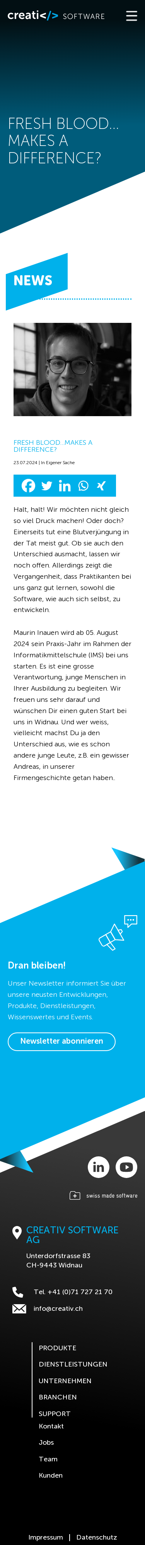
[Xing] (101, 485)
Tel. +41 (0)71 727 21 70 (62, 1292)
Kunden (51, 1475)
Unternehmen (65, 1381)
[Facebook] (28, 485)
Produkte (57, 1348)
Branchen (58, 1397)
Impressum (45, 1537)
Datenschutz (96, 1537)
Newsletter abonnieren (61, 1042)
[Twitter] (47, 485)
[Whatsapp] (83, 485)
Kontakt (51, 1426)
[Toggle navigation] (131, 15)
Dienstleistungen (73, 1364)
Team (48, 1459)
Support (55, 1414)
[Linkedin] (65, 485)
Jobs (46, 1442)
